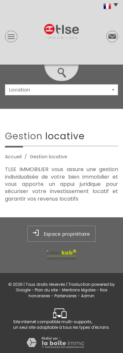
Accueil (13, 156)
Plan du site (46, 290)
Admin (87, 296)
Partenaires (65, 296)
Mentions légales (79, 290)
